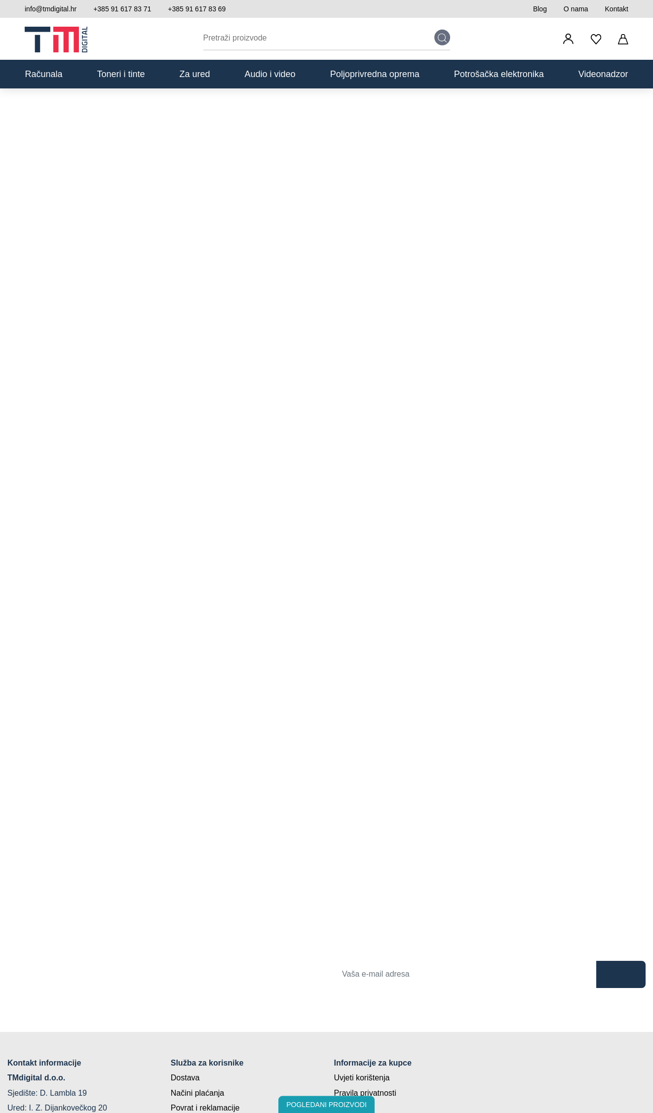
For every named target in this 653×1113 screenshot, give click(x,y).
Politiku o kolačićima (429, 541)
